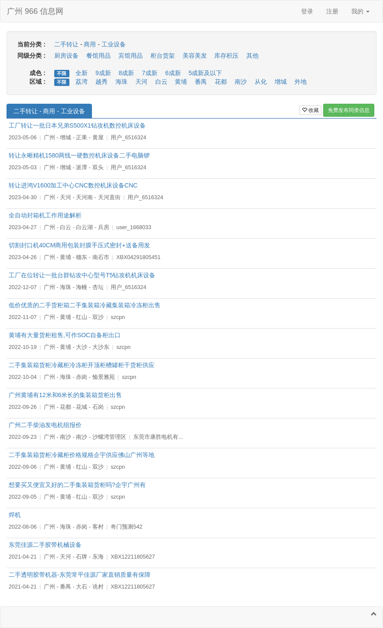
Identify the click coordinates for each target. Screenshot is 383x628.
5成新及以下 (206, 72)
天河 (141, 81)
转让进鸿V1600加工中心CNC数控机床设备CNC (73, 185)
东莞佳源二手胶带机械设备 (45, 544)
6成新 (173, 72)
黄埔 (181, 81)
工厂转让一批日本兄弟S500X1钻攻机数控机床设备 (77, 125)
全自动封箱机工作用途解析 (45, 215)
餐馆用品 (98, 55)
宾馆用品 (130, 55)
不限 (61, 73)
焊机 (15, 514)
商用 (90, 44)
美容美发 (195, 55)
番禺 (201, 81)
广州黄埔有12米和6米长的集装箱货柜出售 (65, 394)
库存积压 (226, 55)
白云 (161, 81)
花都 (221, 81)
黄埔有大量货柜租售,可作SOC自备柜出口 (65, 335)
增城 (281, 81)
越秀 (101, 81)
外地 (301, 81)
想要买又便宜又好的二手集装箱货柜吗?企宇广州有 (77, 484)
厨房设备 (66, 55)
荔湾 (81, 81)
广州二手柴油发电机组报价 (45, 424)
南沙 (241, 81)
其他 (252, 55)
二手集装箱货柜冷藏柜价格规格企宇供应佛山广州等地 (81, 454)
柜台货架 (163, 55)
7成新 (149, 72)
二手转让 (66, 44)
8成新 (126, 72)
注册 (332, 11)
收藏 (310, 110)
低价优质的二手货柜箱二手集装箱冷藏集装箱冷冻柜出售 (84, 305)
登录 (307, 11)
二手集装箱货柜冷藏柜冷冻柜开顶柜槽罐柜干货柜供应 (81, 365)
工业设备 (113, 44)
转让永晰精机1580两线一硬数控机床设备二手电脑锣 (79, 155)
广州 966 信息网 (35, 11)
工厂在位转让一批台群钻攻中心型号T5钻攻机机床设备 (82, 275)
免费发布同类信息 (349, 110)
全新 (81, 72)
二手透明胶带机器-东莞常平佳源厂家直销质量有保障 (80, 574)
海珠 (121, 81)
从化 (261, 81)
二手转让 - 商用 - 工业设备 (49, 111)
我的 (360, 11)
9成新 (103, 72)
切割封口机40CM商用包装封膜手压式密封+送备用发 (79, 245)
